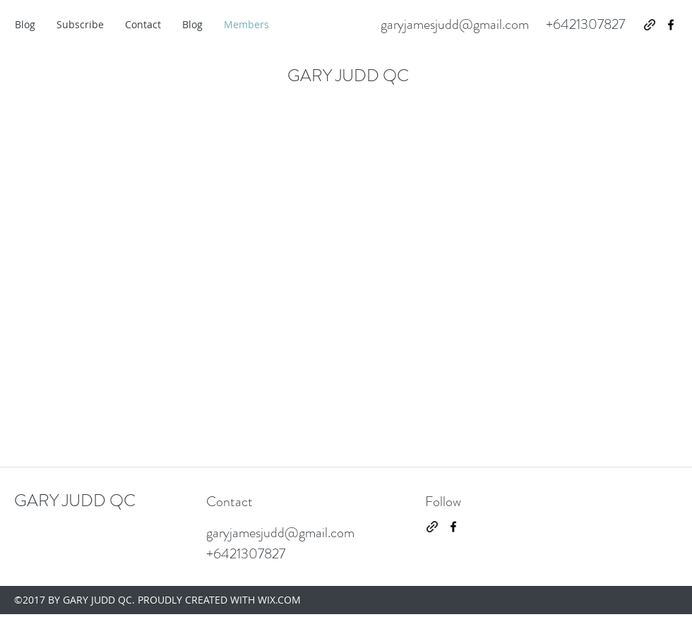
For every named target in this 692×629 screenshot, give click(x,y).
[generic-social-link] (650, 25)
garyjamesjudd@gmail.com (455, 24)
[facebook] (671, 25)
